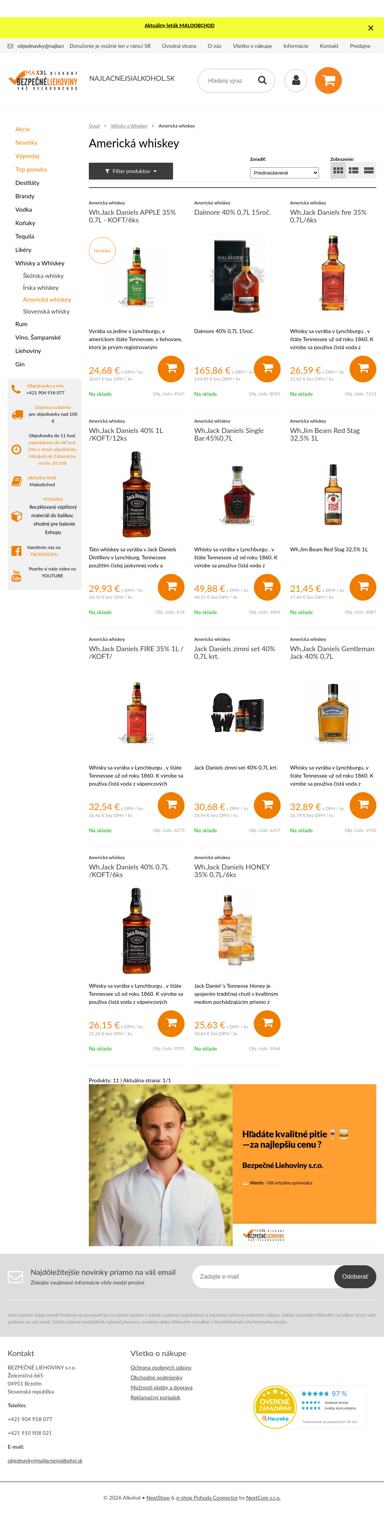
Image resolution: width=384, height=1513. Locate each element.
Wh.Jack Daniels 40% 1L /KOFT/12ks (126, 434)
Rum (21, 323)
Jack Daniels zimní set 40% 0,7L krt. (234, 652)
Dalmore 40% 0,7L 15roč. (232, 212)
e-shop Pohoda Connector (207, 1497)
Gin (20, 364)
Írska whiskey (41, 287)
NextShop (158, 1497)
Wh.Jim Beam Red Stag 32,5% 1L (325, 434)
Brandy (24, 195)
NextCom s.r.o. (263, 1497)
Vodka (23, 209)
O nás (215, 45)
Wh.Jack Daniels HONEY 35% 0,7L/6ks (232, 871)
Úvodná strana (179, 45)
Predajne (360, 45)
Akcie (22, 128)
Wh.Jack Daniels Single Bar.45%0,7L (228, 434)
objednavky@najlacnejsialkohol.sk (57, 45)
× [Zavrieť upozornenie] (371, 27)
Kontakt (329, 45)
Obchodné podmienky (157, 1377)
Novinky (26, 142)
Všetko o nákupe (252, 45)
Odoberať (355, 1276)
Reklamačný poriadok (155, 1397)
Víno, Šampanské (38, 337)
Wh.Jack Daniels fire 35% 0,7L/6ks (328, 216)
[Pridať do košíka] (171, 369)
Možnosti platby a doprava (162, 1387)
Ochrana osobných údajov (161, 1367)
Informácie (296, 45)
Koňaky (25, 222)
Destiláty (27, 182)
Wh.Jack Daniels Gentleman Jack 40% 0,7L (332, 652)
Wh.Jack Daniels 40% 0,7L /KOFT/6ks (128, 871)
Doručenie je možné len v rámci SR (110, 45)
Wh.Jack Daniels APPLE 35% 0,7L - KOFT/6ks (132, 216)
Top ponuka (31, 169)
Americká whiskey (47, 299)
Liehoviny (28, 350)
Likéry (23, 249)
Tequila (24, 236)
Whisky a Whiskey (39, 262)
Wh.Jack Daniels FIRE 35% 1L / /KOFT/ (136, 652)
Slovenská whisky (46, 311)
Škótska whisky (43, 275)
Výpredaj (27, 155)
